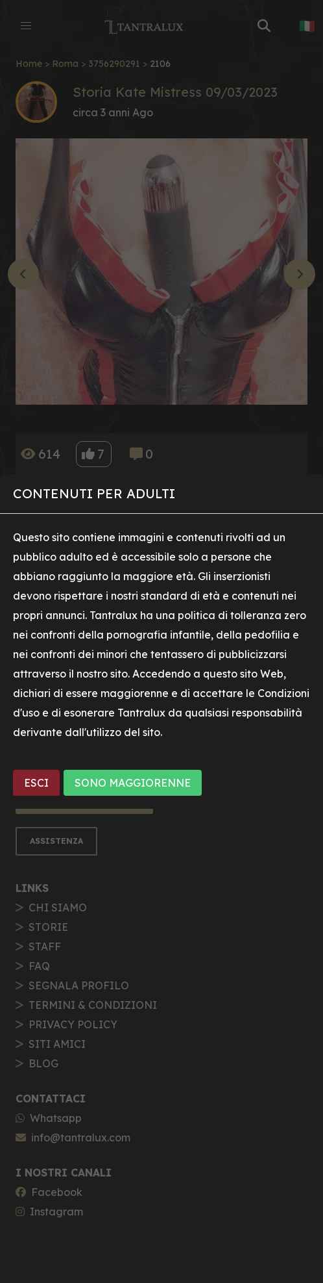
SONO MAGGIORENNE (133, 782)
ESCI (36, 782)
